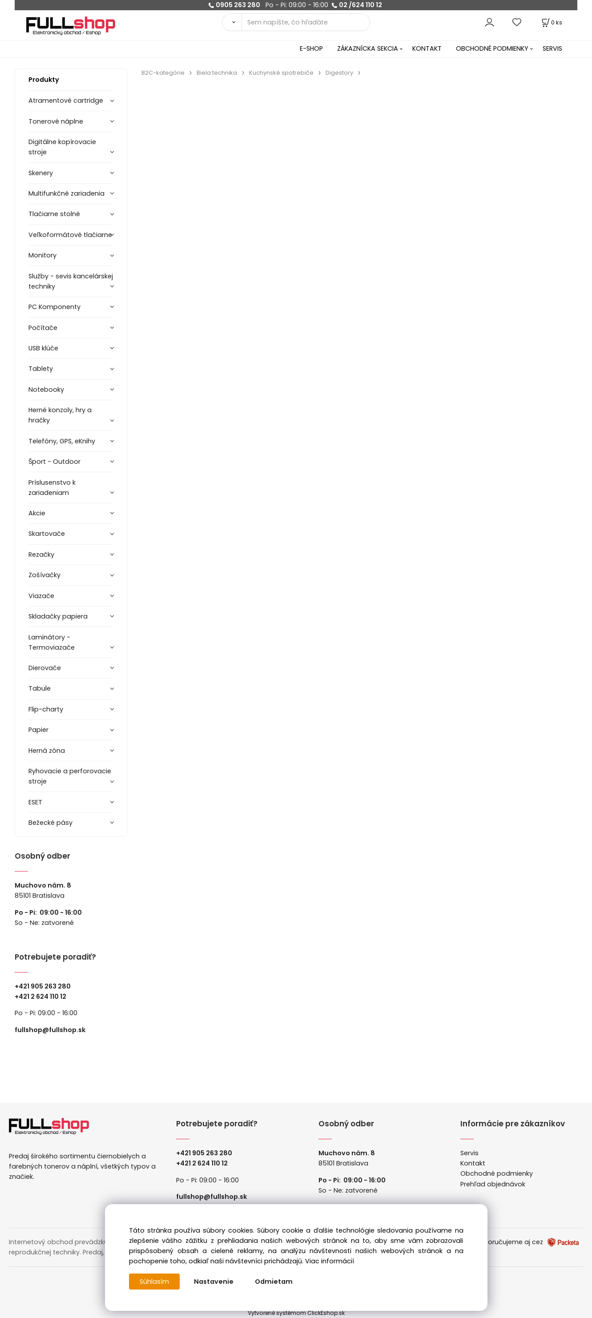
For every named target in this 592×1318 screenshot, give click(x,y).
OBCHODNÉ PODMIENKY (492, 48)
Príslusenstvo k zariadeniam (52, 487)
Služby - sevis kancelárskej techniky (70, 281)
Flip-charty (45, 709)
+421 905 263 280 (43, 986)
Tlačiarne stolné (54, 213)
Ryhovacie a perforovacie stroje (69, 776)
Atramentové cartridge (65, 100)
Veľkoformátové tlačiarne (70, 234)
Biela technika (217, 72)
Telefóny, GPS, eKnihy (61, 441)
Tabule (39, 688)
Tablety (40, 368)
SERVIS (552, 48)
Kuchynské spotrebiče (281, 72)
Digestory (339, 72)
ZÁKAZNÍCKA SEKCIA (367, 48)
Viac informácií (329, 1261)
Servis (469, 1153)
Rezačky (41, 554)
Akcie (36, 513)
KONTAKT (427, 48)
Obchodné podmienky (496, 1173)
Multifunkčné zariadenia (66, 193)
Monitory (42, 255)
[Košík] (551, 22)
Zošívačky (44, 575)
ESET (35, 802)
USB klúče (43, 348)
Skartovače (46, 533)
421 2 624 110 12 (42, 996)
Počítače (42, 327)
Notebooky (46, 389)
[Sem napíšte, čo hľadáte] (306, 22)
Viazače (41, 595)
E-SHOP (311, 48)
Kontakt (472, 1163)
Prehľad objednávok (492, 1184)
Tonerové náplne (55, 121)
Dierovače (44, 667)
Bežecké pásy (50, 822)
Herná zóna (46, 750)
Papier (38, 729)
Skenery (40, 173)
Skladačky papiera (58, 616)
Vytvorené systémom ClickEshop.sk (296, 1313)
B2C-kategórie (163, 72)
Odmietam (274, 1281)
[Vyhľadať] (232, 22)
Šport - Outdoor (54, 461)
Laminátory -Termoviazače (51, 642)
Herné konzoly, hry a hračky (60, 415)
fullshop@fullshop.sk (50, 1029)
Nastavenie (214, 1281)
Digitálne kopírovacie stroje (62, 147)
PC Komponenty (54, 306)
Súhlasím (154, 1281)
